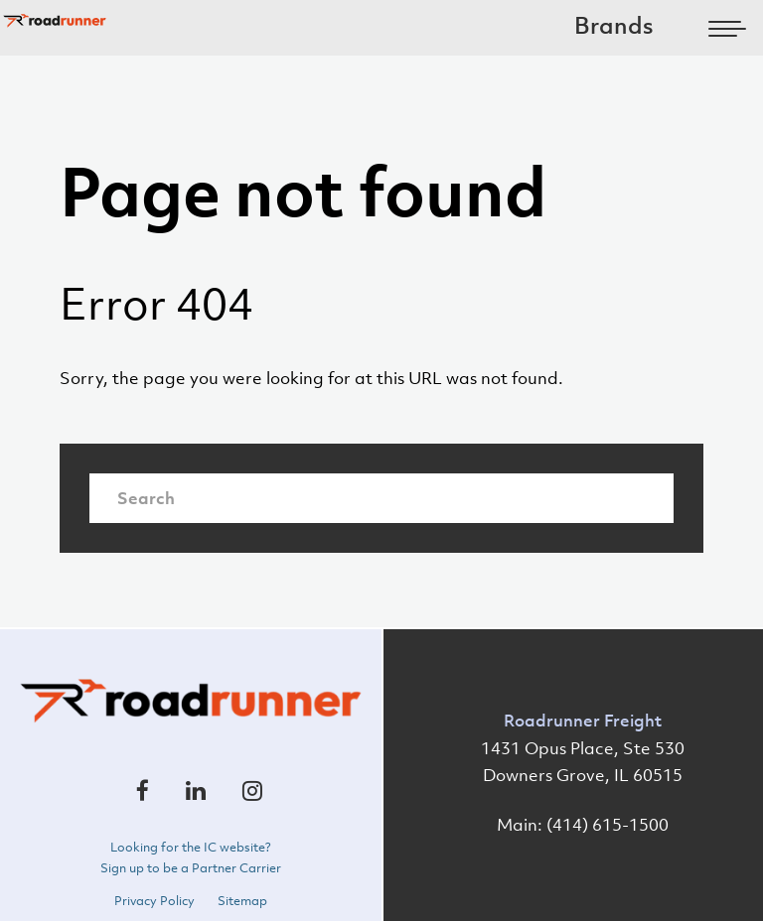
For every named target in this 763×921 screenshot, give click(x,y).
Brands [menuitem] (614, 25)
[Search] (381, 498)
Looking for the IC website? (190, 848)
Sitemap (242, 901)
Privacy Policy (154, 901)
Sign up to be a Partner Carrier (190, 868)
